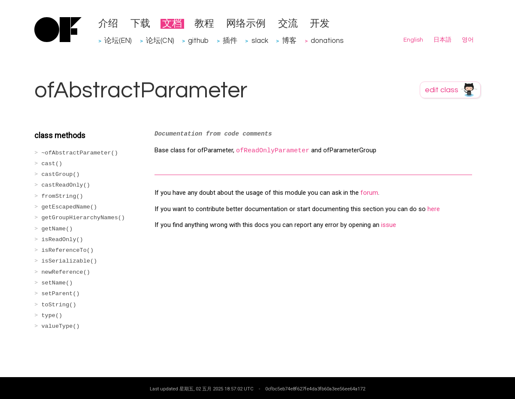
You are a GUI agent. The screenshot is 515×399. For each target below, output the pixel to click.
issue (388, 225)
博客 (289, 40)
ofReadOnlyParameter (272, 150)
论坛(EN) (118, 40)
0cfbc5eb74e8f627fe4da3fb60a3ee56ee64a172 (315, 389)
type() (52, 315)
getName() (57, 229)
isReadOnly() (62, 239)
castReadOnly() (66, 185)
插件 (230, 40)
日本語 (442, 40)
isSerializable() (69, 261)
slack (259, 40)
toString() (59, 305)
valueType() (61, 326)
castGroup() (61, 174)
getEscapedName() (69, 207)
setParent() (61, 293)
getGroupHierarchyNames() (83, 218)
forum (369, 192)
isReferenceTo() (68, 250)
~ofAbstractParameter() (80, 153)
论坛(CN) (160, 40)
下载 (140, 24)
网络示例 (246, 24)
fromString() (62, 196)
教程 (204, 24)
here (433, 209)
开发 (320, 24)
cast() (52, 163)
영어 (468, 40)
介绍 (108, 24)
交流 (288, 24)
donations (327, 40)
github (198, 40)
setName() (57, 283)
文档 (172, 24)
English (413, 40)
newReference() (66, 272)
